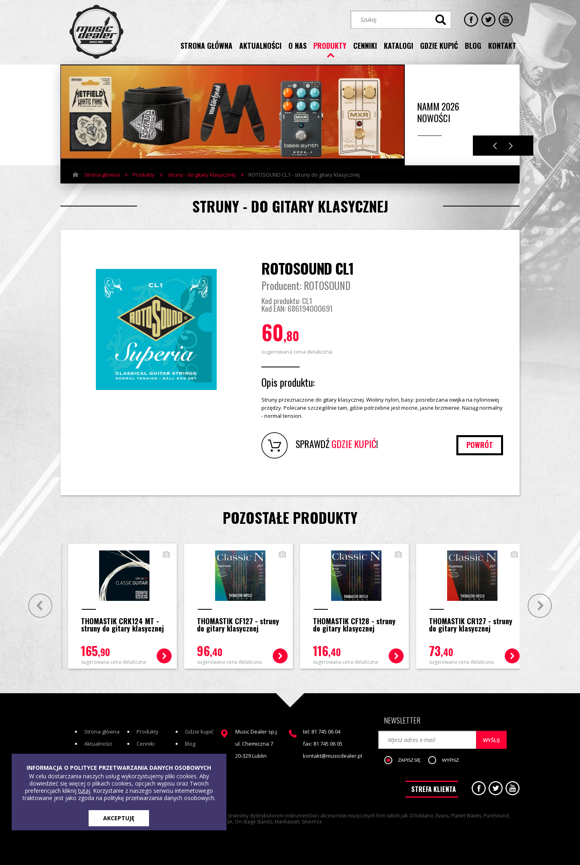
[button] (406, 760)
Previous (495, 145)
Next (511, 145)
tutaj (84, 790)
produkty (329, 45)
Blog (190, 743)
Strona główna (102, 174)
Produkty (144, 174)
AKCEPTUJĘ (119, 818)
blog (473, 45)
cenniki (365, 45)
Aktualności (98, 743)
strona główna (206, 45)
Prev (39, 605)
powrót (479, 445)
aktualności (260, 45)
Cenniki (146, 743)
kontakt (502, 45)
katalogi (398, 45)
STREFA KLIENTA (433, 789)
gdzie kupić (439, 45)
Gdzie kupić (199, 731)
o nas (297, 45)
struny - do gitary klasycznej (202, 174)
